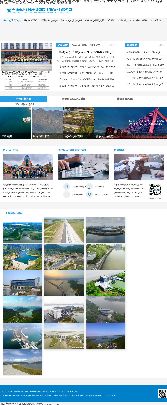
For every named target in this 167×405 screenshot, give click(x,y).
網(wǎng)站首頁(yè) (12, 20)
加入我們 (111, 20)
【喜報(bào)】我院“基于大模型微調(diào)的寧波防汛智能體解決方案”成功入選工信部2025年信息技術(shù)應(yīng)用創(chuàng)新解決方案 (85, 80)
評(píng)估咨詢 (104, 136)
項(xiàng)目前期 (73, 136)
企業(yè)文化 (10, 150)
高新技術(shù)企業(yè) (79, 188)
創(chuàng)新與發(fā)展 (72, 150)
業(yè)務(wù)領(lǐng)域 (71, 20)
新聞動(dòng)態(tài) (50, 20)
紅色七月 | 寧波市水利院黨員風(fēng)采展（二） (145, 85)
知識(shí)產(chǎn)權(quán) (101, 188)
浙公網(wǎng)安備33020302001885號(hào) (101, 395)
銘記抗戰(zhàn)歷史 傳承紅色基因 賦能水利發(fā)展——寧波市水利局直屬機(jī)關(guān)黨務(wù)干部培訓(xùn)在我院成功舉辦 (145, 60)
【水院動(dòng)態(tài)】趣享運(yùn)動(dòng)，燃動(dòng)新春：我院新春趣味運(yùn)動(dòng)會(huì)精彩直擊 (25, 73)
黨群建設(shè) (124, 20)
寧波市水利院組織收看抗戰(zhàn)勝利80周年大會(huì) (145, 66)
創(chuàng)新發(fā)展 (94, 20)
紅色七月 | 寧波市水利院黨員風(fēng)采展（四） (145, 73)
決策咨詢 (6, 136)
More (112, 45)
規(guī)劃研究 (41, 136)
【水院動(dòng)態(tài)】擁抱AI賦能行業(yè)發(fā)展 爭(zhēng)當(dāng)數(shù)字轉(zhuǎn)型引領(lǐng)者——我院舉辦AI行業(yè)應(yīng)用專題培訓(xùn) (86, 67)
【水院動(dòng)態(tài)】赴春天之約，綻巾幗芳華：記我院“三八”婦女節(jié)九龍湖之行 (85, 87)
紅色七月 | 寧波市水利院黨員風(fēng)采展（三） (145, 79)
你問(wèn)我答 (140, 20)
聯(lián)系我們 (156, 20)
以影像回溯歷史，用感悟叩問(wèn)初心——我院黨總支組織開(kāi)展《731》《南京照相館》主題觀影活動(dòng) (145, 53)
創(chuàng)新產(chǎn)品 (101, 195)
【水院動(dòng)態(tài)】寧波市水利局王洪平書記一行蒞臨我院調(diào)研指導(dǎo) (85, 74)
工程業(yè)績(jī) (14, 213)
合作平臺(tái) (77, 194)
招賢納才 (119, 150)
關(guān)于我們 (31, 20)
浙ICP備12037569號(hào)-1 (74, 395)
